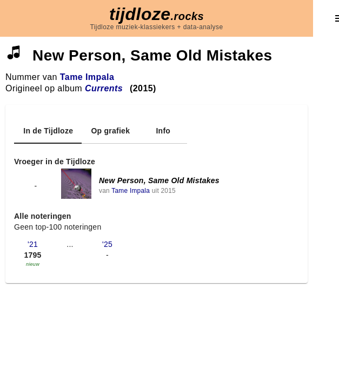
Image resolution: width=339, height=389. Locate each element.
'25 (107, 244)
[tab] (48, 131)
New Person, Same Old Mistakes (159, 180)
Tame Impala (87, 77)
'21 (33, 244)
